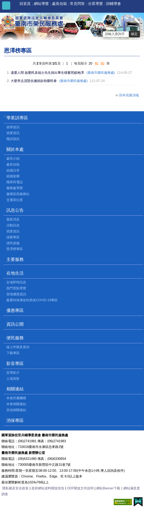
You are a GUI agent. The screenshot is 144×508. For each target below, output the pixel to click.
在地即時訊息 (16, 282)
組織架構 (13, 176)
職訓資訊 (13, 139)
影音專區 (15, 363)
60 (102, 63)
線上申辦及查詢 (17, 347)
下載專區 (13, 353)
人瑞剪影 (13, 378)
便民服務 (15, 337)
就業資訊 (13, 133)
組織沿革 (13, 170)
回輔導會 (113, 4)
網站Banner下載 (108, 488)
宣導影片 (13, 372)
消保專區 (15, 420)
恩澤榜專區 (14, 249)
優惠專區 (15, 310)
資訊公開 (15, 324)
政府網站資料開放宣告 (47, 488)
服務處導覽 (14, 188)
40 (96, 63)
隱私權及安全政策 (15, 488)
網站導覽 (41, 4)
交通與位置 (14, 200)
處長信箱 (59, 4)
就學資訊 (13, 127)
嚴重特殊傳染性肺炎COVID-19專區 (32, 300)
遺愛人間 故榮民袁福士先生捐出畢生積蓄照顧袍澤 (47, 72)
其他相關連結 (16, 410)
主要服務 (15, 259)
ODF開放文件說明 (80, 488)
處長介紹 (13, 158)
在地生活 (15, 273)
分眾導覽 (95, 4)
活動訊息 (13, 225)
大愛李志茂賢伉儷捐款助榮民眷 (34, 81)
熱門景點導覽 (16, 288)
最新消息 (13, 219)
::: (4, 116)
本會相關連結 (16, 404)
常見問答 (77, 4)
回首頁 (25, 4)
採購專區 (13, 237)
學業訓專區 (17, 117)
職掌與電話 (14, 182)
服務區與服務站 (17, 194)
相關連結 (15, 388)
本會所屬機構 (16, 398)
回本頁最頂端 (129, 95)
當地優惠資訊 (16, 294)
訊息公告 (15, 210)
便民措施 (13, 243)
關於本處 (15, 149)
